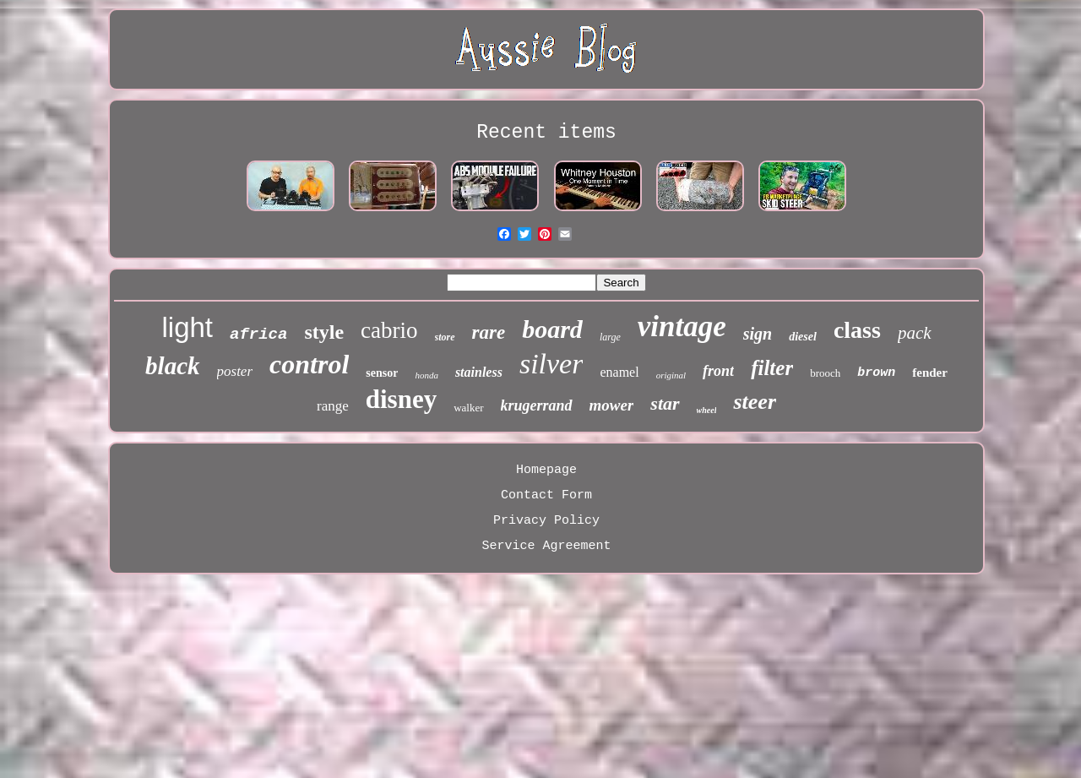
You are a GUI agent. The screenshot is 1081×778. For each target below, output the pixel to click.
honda (426, 375)
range (333, 406)
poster (235, 371)
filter (772, 367)
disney (401, 399)
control (309, 364)
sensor (382, 373)
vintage (682, 326)
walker (468, 407)
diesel (803, 336)
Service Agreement (546, 546)
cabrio (389, 330)
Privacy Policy (546, 521)
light (187, 327)
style (324, 332)
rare (489, 332)
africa (258, 334)
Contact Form (546, 495)
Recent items (546, 133)
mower (611, 405)
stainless (478, 372)
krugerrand (537, 405)
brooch (825, 373)
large (610, 337)
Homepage (546, 470)
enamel (619, 372)
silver (551, 363)
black (172, 365)
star (664, 403)
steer (754, 401)
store (445, 337)
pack (915, 333)
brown (876, 373)
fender (930, 372)
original (671, 375)
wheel (707, 410)
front (718, 370)
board (552, 329)
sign (757, 333)
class (857, 330)
